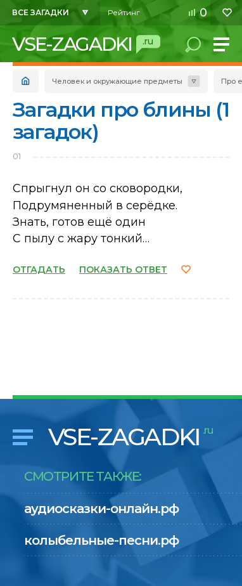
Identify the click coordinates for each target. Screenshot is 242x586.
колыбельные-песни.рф (101, 540)
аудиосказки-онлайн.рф (101, 508)
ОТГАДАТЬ (39, 269)
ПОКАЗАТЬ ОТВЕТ (123, 269)
